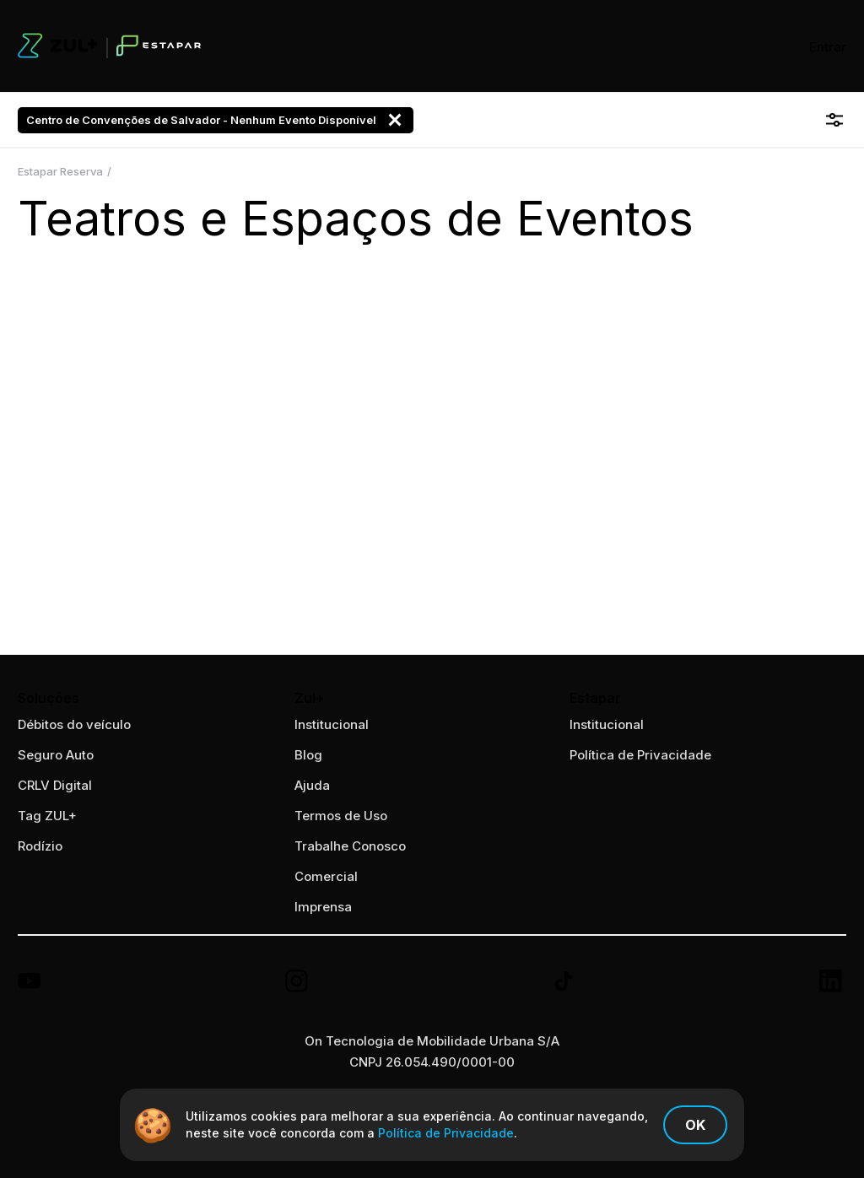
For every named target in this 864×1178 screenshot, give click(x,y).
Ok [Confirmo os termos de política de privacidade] (695, 1124)
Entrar (827, 47)
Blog (308, 755)
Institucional (607, 724)
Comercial (326, 876)
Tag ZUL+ (47, 816)
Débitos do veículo (74, 724)
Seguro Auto (56, 755)
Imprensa (323, 907)
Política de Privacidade (640, 755)
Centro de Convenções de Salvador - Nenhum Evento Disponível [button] (215, 120)
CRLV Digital (55, 785)
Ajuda (312, 785)
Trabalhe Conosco (350, 846)
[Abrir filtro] (834, 120)
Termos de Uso (340, 816)
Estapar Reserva (60, 171)
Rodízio (40, 846)
